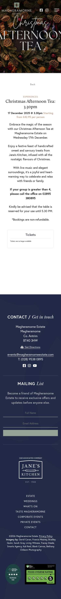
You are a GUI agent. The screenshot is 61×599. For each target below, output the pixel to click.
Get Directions (30, 347)
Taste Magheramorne (30, 511)
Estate (30, 496)
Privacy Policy (45, 536)
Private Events (30, 522)
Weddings (30, 501)
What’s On (30, 506)
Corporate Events (30, 516)
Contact (30, 527)
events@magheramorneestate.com (30, 354)
